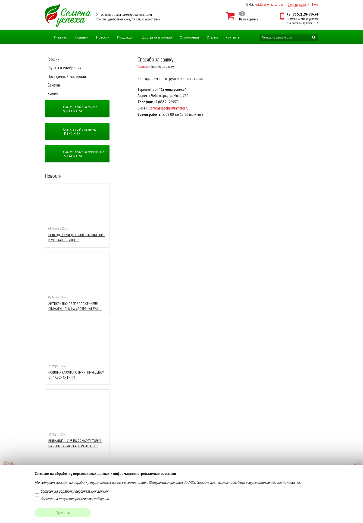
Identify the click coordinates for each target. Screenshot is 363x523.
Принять (63, 513)
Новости (103, 37)
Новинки (81, 37)
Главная (60, 37)
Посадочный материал (66, 76)
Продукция (126, 37)
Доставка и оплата (157, 37)
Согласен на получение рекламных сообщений (75, 498)
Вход (315, 4)
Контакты (233, 37)
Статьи (212, 37)
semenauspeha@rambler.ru (168, 108)
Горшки (53, 59)
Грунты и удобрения (64, 68)
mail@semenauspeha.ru (269, 4)
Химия (52, 93)
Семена (53, 85)
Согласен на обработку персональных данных (74, 491)
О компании (189, 37)
